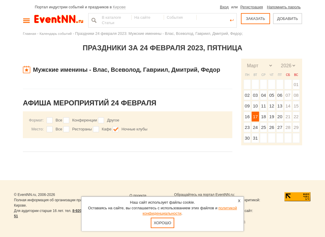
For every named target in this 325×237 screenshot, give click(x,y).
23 (247, 127)
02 (247, 95)
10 (255, 105)
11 (263, 105)
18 (263, 116)
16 (247, 116)
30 (247, 138)
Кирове (119, 7)
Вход (224, 7)
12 (271, 105)
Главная (29, 33)
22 (296, 116)
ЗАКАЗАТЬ (255, 18)
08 (296, 95)
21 (288, 116)
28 (288, 127)
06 (280, 95)
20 (280, 116)
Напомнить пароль (284, 7)
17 (255, 116)
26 (271, 127)
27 (280, 127)
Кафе (107, 129)
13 (280, 105)
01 (296, 84)
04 (263, 95)
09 (247, 105)
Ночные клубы (134, 129)
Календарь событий (56, 33)
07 (288, 95)
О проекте (138, 196)
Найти (93, 20)
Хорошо (162, 223)
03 (255, 95)
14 (288, 105)
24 (255, 127)
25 (263, 127)
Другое (113, 120)
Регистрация (251, 7)
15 (296, 105)
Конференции (84, 120)
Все (59, 120)
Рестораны (82, 129)
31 (255, 138)
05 (271, 95)
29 (296, 127)
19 (271, 116)
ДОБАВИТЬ (287, 18)
